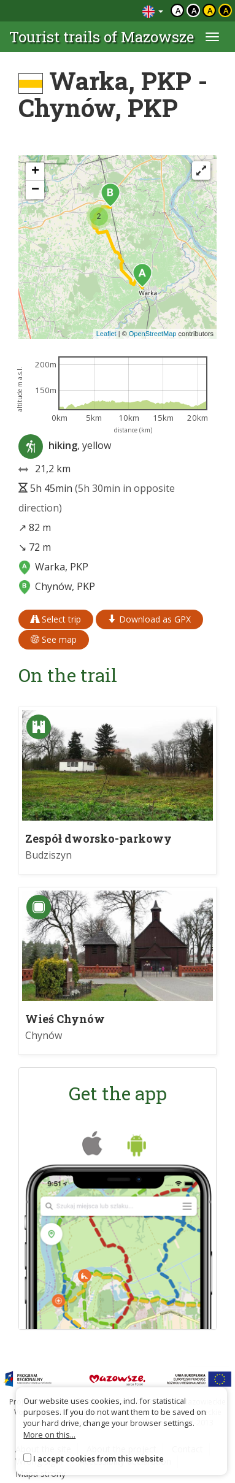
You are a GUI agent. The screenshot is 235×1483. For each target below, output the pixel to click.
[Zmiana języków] (153, 10)
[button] (142, 275)
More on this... (49, 1434)
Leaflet (106, 333)
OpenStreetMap (153, 333)
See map (54, 639)
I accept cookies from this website (98, 1458)
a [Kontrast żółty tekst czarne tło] (226, 10)
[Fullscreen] (201, 170)
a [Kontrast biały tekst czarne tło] (194, 10)
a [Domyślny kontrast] (178, 10)
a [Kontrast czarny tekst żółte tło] (210, 10)
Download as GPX (149, 619)
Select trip (56, 619)
